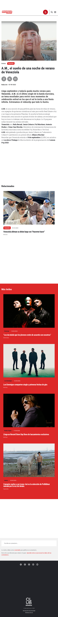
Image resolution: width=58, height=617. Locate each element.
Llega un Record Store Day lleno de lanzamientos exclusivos (26, 434)
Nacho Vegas (7, 430)
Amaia (6, 480)
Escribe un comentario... (11, 543)
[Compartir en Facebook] (3, 78)
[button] (45, 12)
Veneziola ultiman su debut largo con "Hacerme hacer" (24, 232)
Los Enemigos (8, 381)
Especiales (6, 489)
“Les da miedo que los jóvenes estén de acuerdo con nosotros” (27, 335)
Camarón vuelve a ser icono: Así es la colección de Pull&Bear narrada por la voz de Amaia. (26, 485)
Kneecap (6, 331)
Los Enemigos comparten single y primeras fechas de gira (25, 384)
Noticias (5, 234)
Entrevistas (6, 337)
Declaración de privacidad (29, 610)
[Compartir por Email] (15, 78)
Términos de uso (29, 612)
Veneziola (11, 63)
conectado (17, 550)
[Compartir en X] (9, 78)
